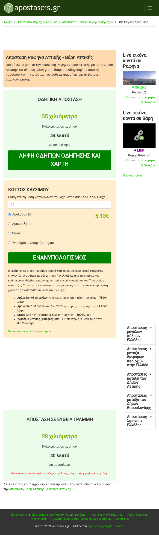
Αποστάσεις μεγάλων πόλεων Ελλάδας (139, 334)
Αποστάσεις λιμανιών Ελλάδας (139, 421)
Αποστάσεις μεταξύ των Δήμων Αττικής (139, 380)
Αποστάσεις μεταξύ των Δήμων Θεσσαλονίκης (139, 401)
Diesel (16, 233)
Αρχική (7, 22)
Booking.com (132, 175)
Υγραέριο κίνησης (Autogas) (33, 243)
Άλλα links (122, 518)
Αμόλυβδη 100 (22, 224)
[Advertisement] (79, 38)
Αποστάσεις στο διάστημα (106, 514)
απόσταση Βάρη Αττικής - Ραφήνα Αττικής (40, 489)
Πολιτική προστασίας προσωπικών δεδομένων (81, 518)
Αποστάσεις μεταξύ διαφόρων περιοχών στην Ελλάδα (139, 357)
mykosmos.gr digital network (106, 526)
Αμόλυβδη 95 (22, 214)
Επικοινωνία (19, 514)
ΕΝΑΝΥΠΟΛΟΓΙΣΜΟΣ (59, 257)
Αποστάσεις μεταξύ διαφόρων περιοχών (87, 22)
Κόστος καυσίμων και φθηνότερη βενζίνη (58, 514)
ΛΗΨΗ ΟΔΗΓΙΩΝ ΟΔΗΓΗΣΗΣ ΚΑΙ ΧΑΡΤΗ (59, 159)
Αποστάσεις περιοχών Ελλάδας (37, 22)
